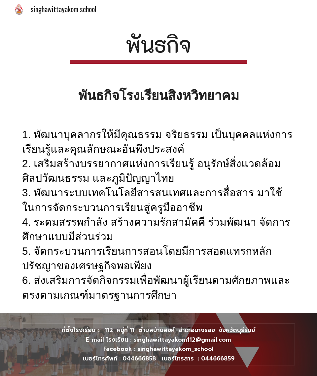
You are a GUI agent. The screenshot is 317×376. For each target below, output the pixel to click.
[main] (158, 47)
